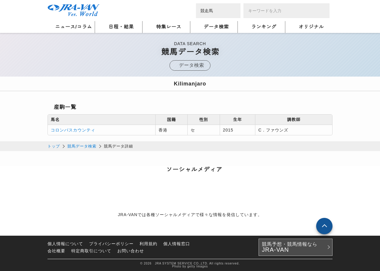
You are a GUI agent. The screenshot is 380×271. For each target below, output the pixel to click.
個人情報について (65, 244)
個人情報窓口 (176, 244)
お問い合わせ (130, 251)
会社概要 (56, 251)
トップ (54, 146)
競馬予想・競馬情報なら (289, 247)
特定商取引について (91, 251)
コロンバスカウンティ (73, 130)
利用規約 (148, 244)
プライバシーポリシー (111, 244)
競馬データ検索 (81, 146)
